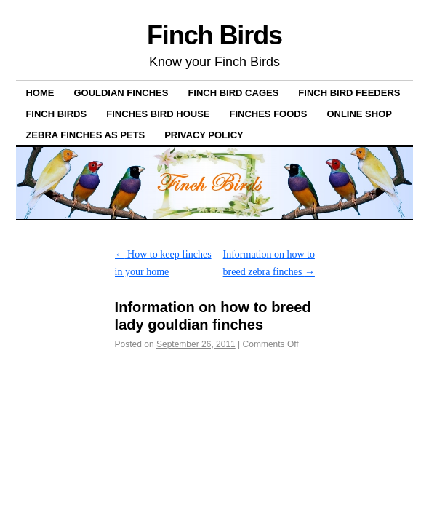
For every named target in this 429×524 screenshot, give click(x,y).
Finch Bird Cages (233, 92)
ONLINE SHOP (359, 113)
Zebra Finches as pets (85, 135)
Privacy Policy (204, 135)
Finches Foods (268, 113)
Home (39, 92)
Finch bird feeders (349, 92)
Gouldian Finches (120, 92)
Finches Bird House (157, 113)
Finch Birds (214, 35)
